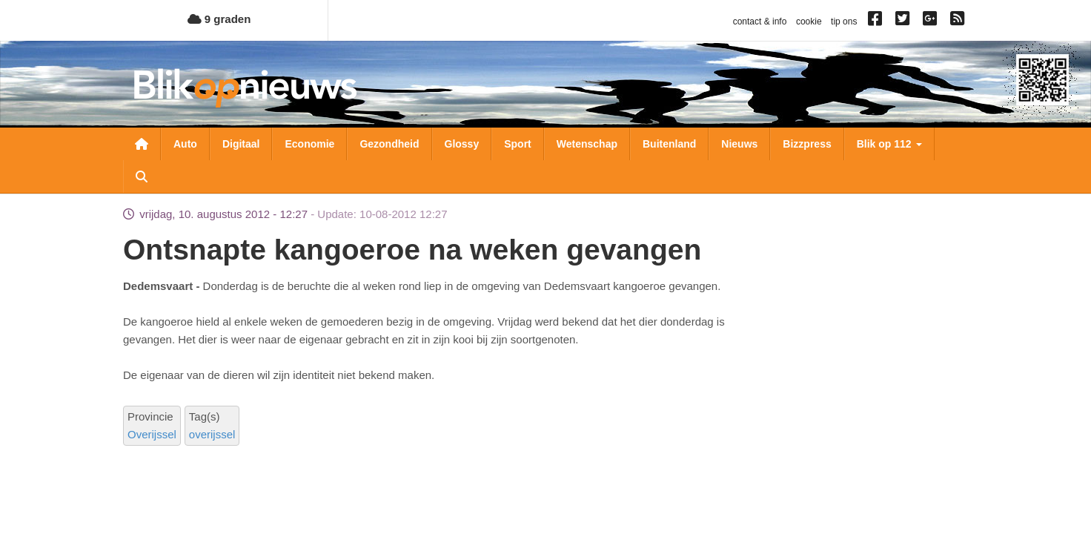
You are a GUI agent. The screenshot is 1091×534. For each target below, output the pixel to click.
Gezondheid (389, 144)
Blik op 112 (889, 144)
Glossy (462, 144)
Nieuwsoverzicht (141, 144)
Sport (517, 144)
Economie (309, 144)
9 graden (219, 19)
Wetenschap (587, 144)
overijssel (212, 434)
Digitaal (241, 144)
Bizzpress (807, 144)
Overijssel (151, 434)
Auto (185, 144)
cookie (809, 21)
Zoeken (141, 176)
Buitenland (669, 144)
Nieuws (739, 144)
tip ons (844, 21)
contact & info (760, 21)
